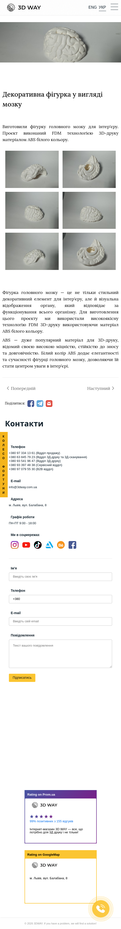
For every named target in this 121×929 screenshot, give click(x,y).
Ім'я (14, 568)
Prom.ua (49, 794)
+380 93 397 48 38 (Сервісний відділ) (35, 465)
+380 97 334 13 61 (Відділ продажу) (34, 453)
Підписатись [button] (22, 678)
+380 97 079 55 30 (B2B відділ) (31, 469)
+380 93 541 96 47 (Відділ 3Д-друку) (35, 461)
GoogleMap (51, 854)
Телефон (18, 590)
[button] (114, 6)
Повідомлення (23, 635)
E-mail (16, 613)
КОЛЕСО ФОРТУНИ (3, 464)
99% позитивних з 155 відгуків (51, 821)
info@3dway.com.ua (23, 487)
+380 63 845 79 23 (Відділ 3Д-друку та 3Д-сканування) (48, 457)
